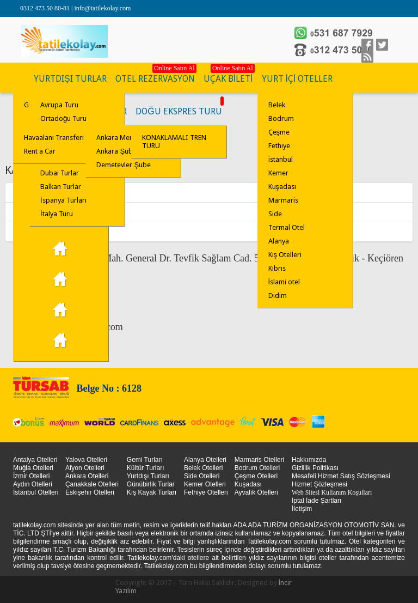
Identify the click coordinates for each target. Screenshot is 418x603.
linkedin (367, 57)
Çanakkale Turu (60, 310)
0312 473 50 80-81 (45, 8)
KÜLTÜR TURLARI (21, 79)
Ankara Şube (30, 212)
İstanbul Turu (60, 340)
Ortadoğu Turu (63, 118)
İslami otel (284, 282)
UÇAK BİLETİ (228, 79)
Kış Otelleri (285, 255)
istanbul (280, 159)
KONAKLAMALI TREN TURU (174, 141)
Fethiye (279, 146)
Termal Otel (286, 227)
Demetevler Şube (123, 165)
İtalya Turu (56, 214)
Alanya (278, 241)
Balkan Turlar (60, 186)
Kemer (278, 173)
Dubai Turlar (59, 173)
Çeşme (279, 132)
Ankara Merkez (34, 192)
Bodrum (281, 118)
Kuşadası (282, 186)
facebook (367, 45)
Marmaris (283, 200)
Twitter (382, 45)
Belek (276, 105)
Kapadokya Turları (60, 279)
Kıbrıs (277, 268)
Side (275, 214)
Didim (277, 295)
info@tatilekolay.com (102, 8)
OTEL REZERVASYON (155, 79)
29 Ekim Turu (60, 249)
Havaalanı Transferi (54, 137)
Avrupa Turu (59, 105)
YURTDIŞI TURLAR (70, 79)
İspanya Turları (63, 200)
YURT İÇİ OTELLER (297, 79)
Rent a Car (40, 151)
